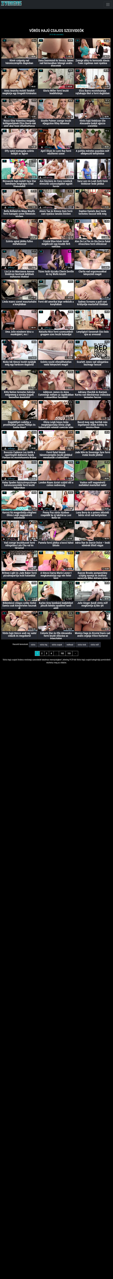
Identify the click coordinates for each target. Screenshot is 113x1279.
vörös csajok (57, 645)
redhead (70, 645)
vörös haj (43, 645)
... (56, 653)
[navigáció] (108, 4)
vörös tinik (82, 645)
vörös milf (95, 645)
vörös (33, 645)
